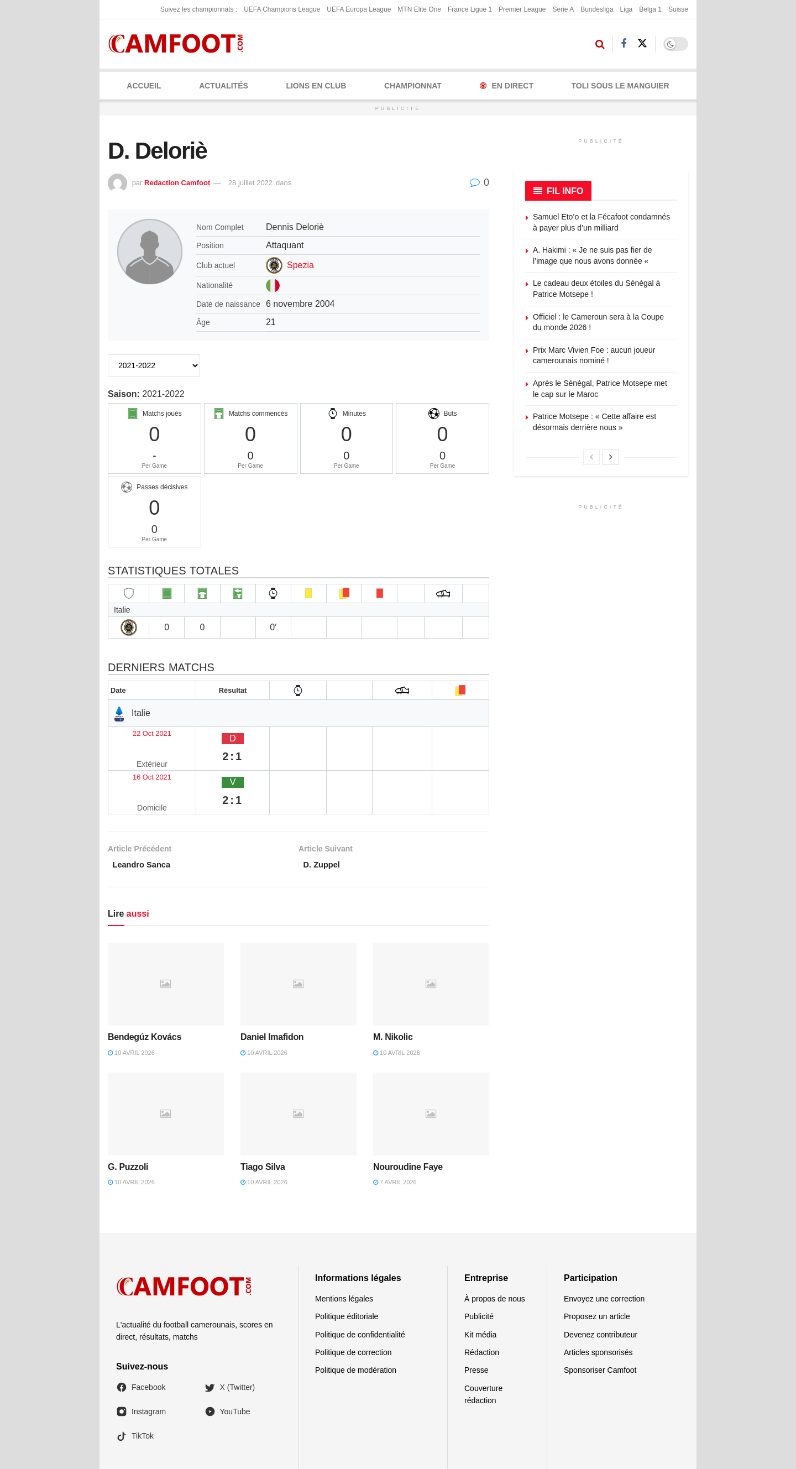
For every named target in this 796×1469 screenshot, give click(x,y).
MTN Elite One (419, 9)
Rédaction (481, 1305)
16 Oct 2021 (137, 753)
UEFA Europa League (359, 9)
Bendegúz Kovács (144, 990)
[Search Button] (600, 44)
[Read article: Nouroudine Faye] (431, 1067)
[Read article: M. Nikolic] (431, 937)
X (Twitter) (230, 1340)
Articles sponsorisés (598, 1305)
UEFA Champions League (282, 9)
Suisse (678, 9)
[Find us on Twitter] (642, 43)
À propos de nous (494, 1251)
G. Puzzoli (128, 1120)
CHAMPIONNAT (413, 85)
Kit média (480, 1287)
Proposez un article (597, 1269)
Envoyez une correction (604, 1251)
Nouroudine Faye (408, 1120)
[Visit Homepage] (179, 44)
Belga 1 (650, 9)
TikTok (135, 1389)
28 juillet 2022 (250, 183)
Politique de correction (353, 1305)
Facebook (140, 1340)
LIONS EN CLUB (316, 85)
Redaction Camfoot (177, 183)
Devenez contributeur (600, 1287)
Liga (626, 9)
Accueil (144, 85)
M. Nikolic (392, 990)
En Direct (506, 85)
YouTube (227, 1364)
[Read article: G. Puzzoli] (166, 1067)
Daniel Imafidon (271, 990)
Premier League (522, 9)
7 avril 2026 (395, 1135)
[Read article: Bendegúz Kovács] (166, 937)
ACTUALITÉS (223, 85)
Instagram (141, 1364)
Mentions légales (344, 1251)
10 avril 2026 (131, 1005)
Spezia (300, 265)
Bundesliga (596, 9)
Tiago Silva (262, 1120)
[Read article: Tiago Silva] (298, 1067)
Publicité (479, 1269)
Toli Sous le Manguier (620, 85)
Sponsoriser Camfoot (600, 1323)
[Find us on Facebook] (623, 44)
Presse (476, 1323)
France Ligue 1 (470, 9)
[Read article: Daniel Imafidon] (298, 937)
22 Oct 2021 (137, 731)
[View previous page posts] (591, 457)
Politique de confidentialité (360, 1287)
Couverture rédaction (483, 1347)
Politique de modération (355, 1323)
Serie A (563, 9)
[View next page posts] (611, 457)
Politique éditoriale (346, 1269)
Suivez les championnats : (198, 9)
